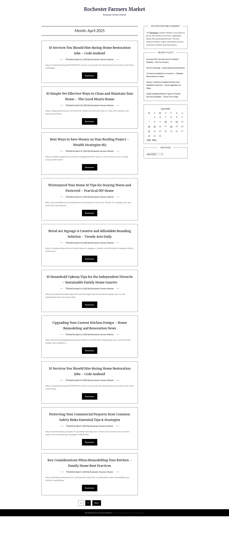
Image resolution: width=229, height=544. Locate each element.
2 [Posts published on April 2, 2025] (160, 117)
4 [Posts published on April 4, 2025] (171, 117)
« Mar (148, 140)
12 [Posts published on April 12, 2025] (177, 122)
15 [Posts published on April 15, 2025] (154, 126)
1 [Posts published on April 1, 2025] (154, 117)
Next (97, 510)
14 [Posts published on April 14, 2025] (149, 126)
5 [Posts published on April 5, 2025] (176, 117)
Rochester (154, 33)
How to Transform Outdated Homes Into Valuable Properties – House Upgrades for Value (163, 85)
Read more (89, 76)
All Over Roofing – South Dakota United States (165, 68)
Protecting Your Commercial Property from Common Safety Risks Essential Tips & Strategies (89, 421)
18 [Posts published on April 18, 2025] (171, 126)
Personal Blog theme (136, 520)
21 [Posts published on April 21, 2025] (149, 131)
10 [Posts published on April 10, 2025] (166, 122)
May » (154, 140)
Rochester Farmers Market (115, 8)
